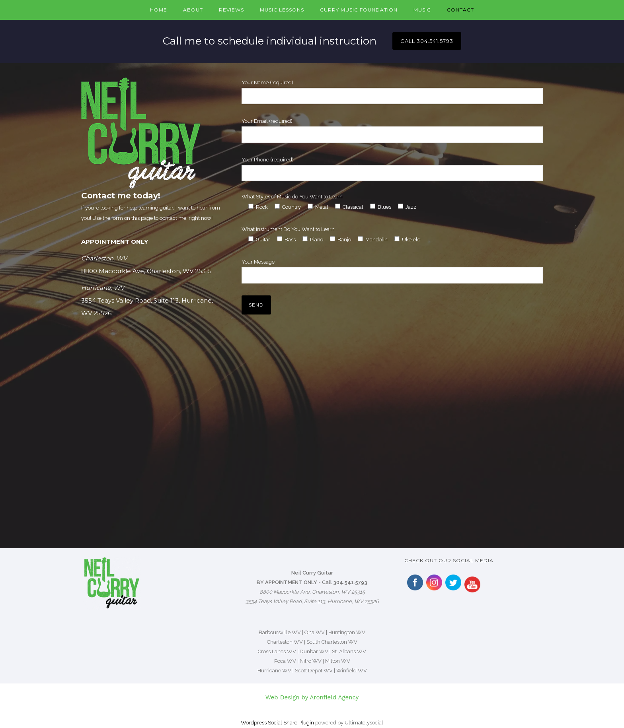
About (193, 10)
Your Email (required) (392, 130)
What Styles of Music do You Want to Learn (292, 197)
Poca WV (285, 661)
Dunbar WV (314, 651)
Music (422, 10)
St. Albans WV (349, 651)
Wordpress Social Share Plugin (278, 723)
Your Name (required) (392, 92)
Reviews (231, 10)
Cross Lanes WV (277, 651)
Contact (460, 10)
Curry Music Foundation (359, 10)
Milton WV (337, 661)
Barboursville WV (280, 632)
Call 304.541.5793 (344, 582)
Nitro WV (311, 661)
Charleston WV (285, 642)
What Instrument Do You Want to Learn (288, 229)
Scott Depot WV (314, 671)
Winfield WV (351, 671)
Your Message (392, 271)
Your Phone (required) (392, 169)
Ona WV (314, 632)
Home (158, 10)
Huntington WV (346, 632)
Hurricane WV (274, 671)
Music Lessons (282, 10)
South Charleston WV (331, 642)
